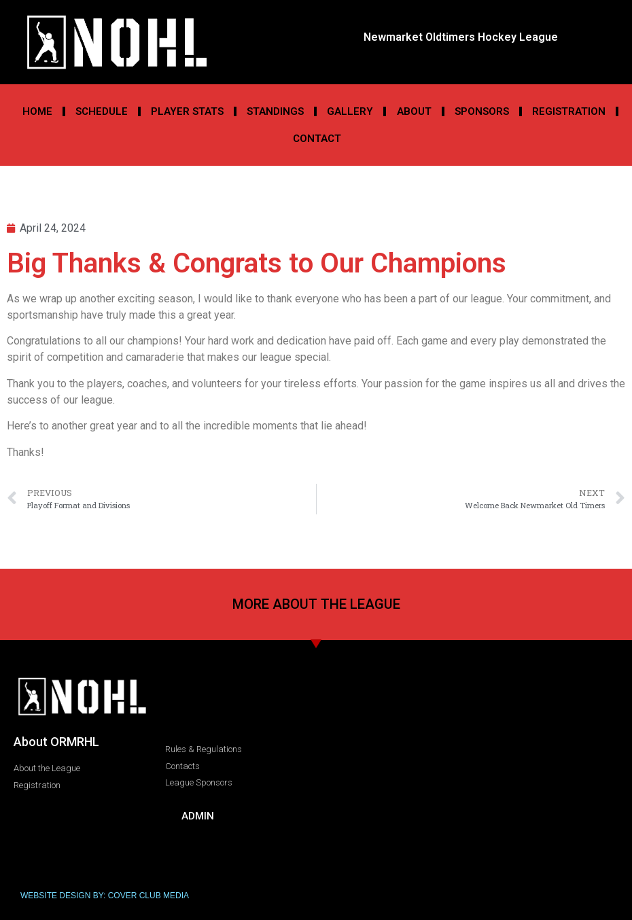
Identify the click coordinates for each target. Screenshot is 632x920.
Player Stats (187, 111)
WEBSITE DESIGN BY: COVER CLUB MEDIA (104, 895)
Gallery (350, 111)
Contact (317, 138)
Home (37, 111)
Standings (275, 111)
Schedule (101, 111)
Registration (568, 111)
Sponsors (482, 111)
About (414, 111)
